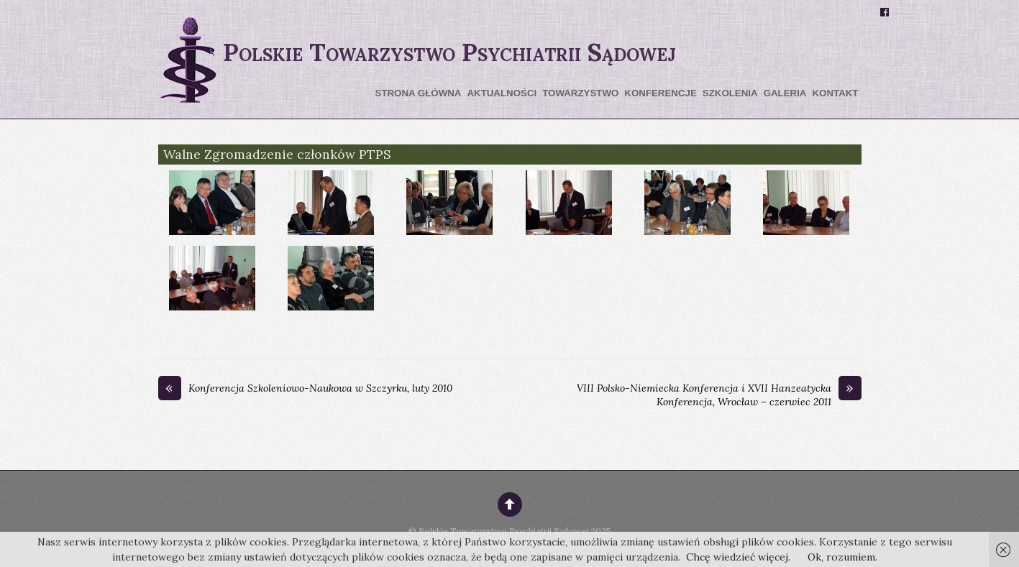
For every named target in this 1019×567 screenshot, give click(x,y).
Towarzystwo (580, 93)
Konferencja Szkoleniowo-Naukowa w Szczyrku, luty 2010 (305, 389)
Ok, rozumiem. (842, 556)
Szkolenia (730, 93)
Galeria (785, 93)
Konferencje (660, 93)
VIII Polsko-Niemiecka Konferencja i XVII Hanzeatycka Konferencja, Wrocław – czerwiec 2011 (719, 395)
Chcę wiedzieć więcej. (738, 556)
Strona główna (418, 93)
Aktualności (501, 93)
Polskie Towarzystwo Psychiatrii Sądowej (503, 530)
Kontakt (835, 93)
